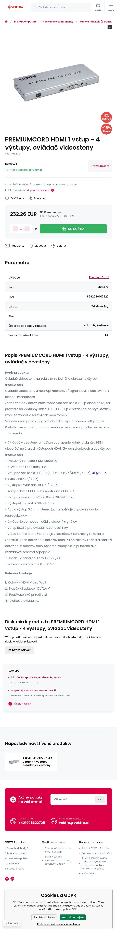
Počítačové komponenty (58, 21)
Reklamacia (88, 873)
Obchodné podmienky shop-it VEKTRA (58, 850)
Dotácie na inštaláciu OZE (97, 853)
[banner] (16, 7)
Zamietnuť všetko (44, 917)
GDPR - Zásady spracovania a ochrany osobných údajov (58, 860)
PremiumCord (100, 166)
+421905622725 (31, 822)
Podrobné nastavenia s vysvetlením (58, 924)
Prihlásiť (100, 799)
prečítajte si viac (40, 190)
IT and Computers (25, 21)
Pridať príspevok (19, 650)
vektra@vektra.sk (74, 822)
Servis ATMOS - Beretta (95, 848)
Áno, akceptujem (73, 917)
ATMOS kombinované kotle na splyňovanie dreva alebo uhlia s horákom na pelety (94, 863)
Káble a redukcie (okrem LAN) (98, 21)
